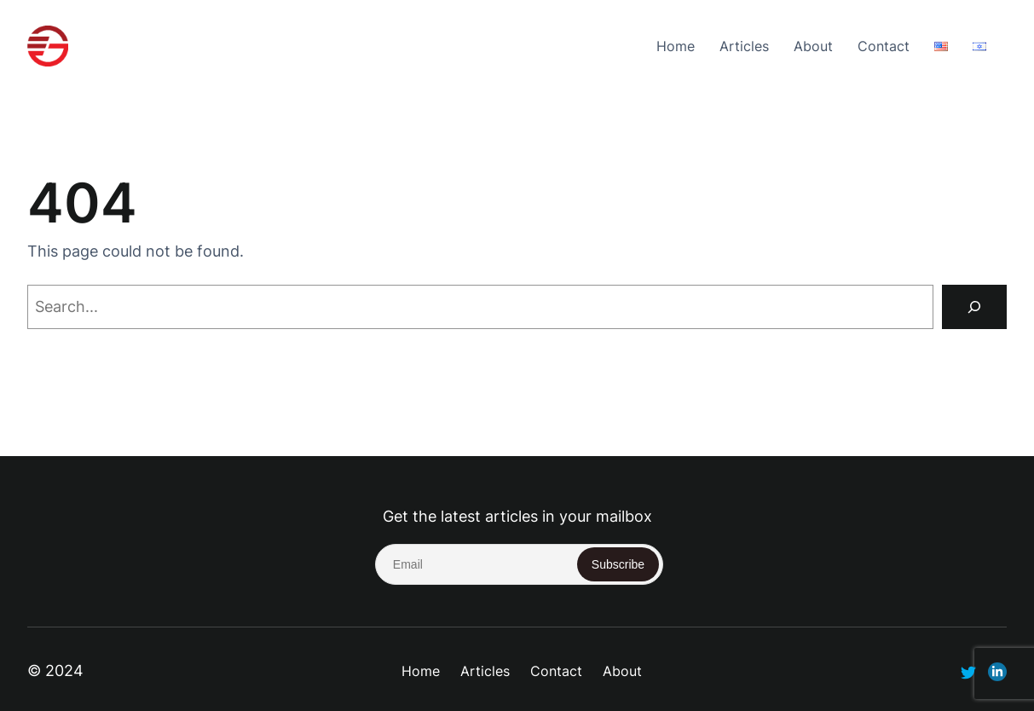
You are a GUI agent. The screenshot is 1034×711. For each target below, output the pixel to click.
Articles (744, 46)
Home (675, 46)
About (813, 46)
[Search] (974, 307)
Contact (884, 46)
